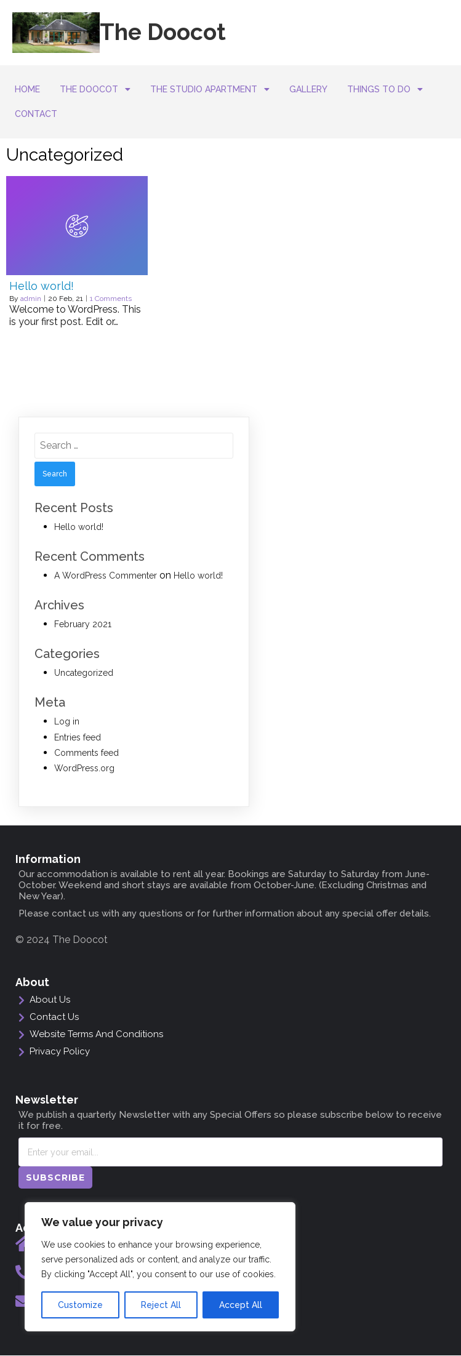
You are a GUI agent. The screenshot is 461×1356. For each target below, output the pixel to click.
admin (30, 298)
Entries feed (77, 737)
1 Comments (111, 298)
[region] (160, 1266)
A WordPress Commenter (105, 575)
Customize (80, 1305)
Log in (66, 721)
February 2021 (82, 624)
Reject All (161, 1305)
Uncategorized (83, 673)
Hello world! (78, 527)
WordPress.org (84, 768)
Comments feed (86, 753)
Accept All (240, 1305)
